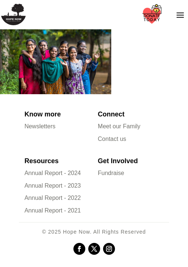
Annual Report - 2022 (52, 198)
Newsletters (40, 126)
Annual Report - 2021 (52, 210)
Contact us (112, 139)
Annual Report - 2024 (52, 173)
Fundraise (111, 173)
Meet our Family (119, 126)
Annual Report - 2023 (52, 185)
